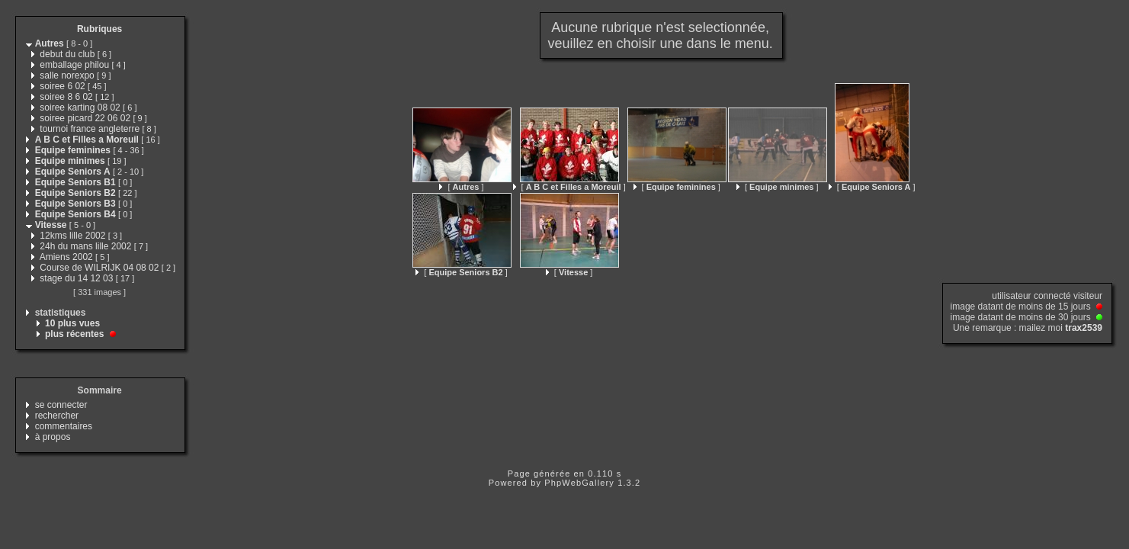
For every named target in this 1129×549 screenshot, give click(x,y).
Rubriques (99, 29)
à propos (53, 437)
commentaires (63, 426)
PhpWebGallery (579, 482)
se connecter (61, 405)
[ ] (461, 186)
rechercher (57, 415)
